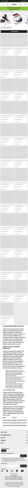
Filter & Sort (14, 31)
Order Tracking (5, 1)
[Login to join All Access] (14, 7)
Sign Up (3, 450)
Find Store (23, 466)
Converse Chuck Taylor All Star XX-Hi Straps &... (14, 479)
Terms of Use (19, 459)
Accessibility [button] (23, 1)
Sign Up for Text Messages (7, 453)
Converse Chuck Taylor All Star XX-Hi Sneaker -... (14, 476)
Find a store (4, 463)
